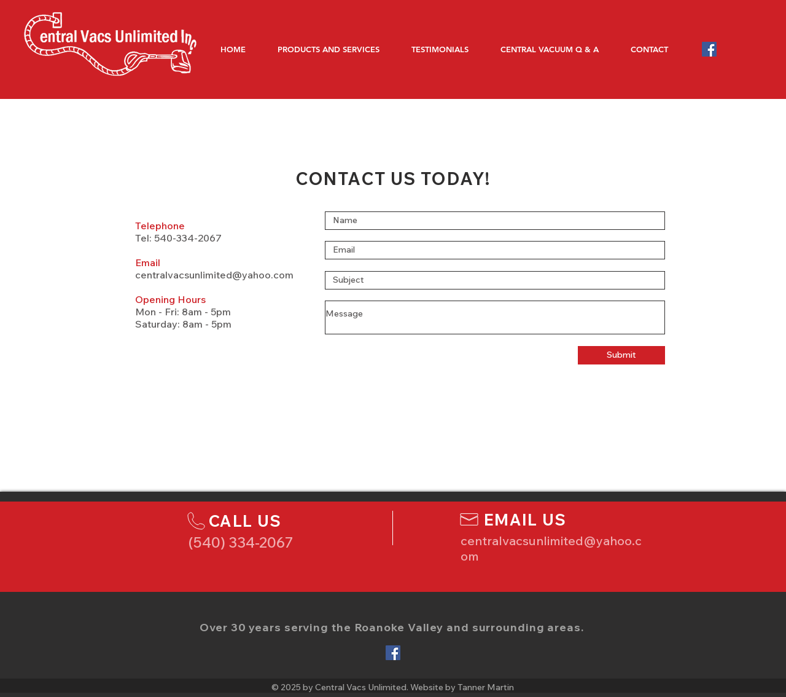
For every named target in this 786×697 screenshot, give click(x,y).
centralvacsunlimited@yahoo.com (214, 275)
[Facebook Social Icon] (709, 49)
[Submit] (621, 355)
